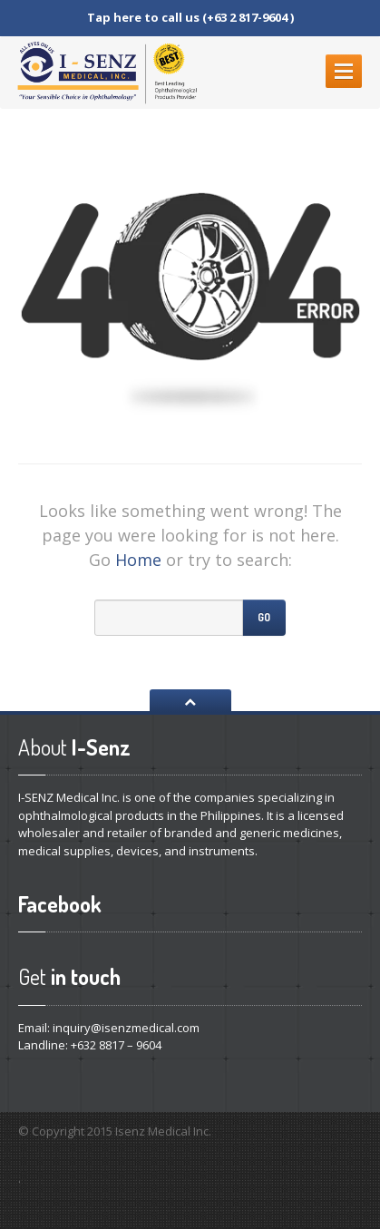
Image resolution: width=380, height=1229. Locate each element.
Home (138, 560)
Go (264, 617)
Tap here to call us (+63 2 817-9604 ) (190, 17)
